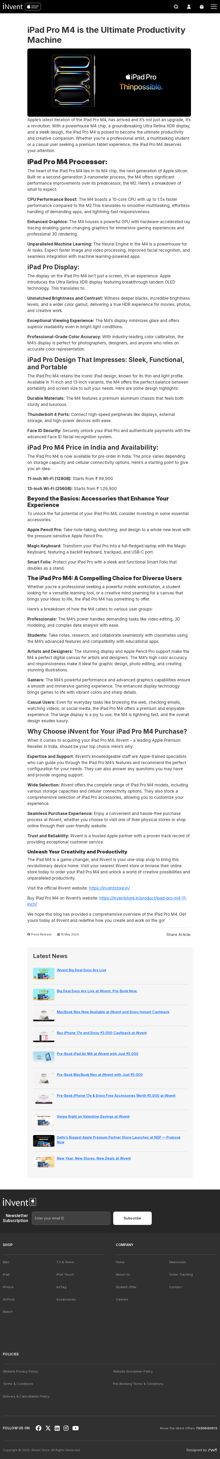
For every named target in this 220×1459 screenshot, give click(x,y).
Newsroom (177, 1262)
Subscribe (132, 1218)
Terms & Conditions (18, 1384)
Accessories (66, 1299)
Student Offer (126, 1287)
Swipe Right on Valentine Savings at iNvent (93, 1116)
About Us (123, 1274)
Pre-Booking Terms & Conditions (138, 1384)
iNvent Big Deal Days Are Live (81, 970)
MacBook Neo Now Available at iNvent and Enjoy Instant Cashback (113, 1012)
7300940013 (206, 1428)
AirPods (9, 1299)
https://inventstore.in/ (109, 888)
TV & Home (65, 1262)
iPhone (8, 1287)
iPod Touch (65, 1274)
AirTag (61, 1287)
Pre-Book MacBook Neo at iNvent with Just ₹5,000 (100, 1075)
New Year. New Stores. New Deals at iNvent (94, 1158)
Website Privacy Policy (20, 1371)
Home (120, 1262)
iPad (6, 1274)
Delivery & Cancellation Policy (26, 1396)
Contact (175, 1287)
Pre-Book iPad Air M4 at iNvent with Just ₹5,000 (97, 1054)
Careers (122, 1299)
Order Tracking (181, 1274)
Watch (8, 1312)
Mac (6, 1262)
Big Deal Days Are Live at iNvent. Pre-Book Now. (97, 991)
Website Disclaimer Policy (133, 1371)
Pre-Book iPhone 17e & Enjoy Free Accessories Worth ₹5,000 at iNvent (116, 1095)
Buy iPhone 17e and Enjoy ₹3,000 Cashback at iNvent (102, 1033)
